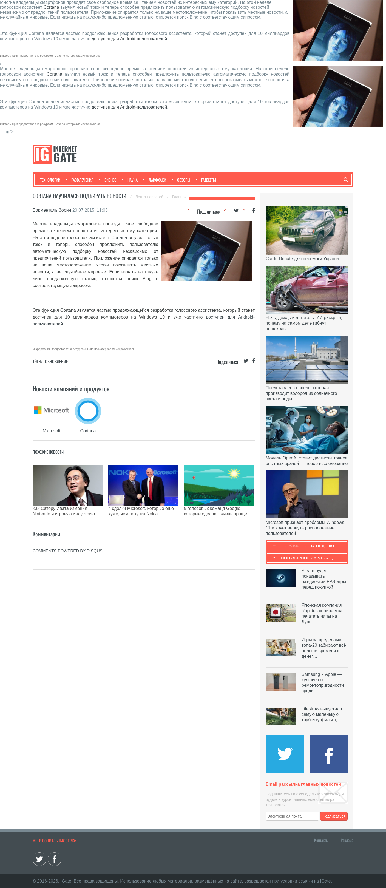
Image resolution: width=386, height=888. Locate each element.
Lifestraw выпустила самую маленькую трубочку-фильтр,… (322, 714)
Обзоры (181, 180)
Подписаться (334, 816)
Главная (179, 197)
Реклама (347, 840)
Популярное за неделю (307, 546)
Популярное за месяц (307, 557)
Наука (130, 180)
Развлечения (79, 180)
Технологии (50, 180)
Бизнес (108, 180)
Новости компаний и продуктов (71, 388)
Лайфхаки (154, 180)
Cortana (52, 7)
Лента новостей (149, 197)
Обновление (56, 361)
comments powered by (68, 542)
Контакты (321, 840)
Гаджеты (206, 180)
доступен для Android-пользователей (129, 38)
